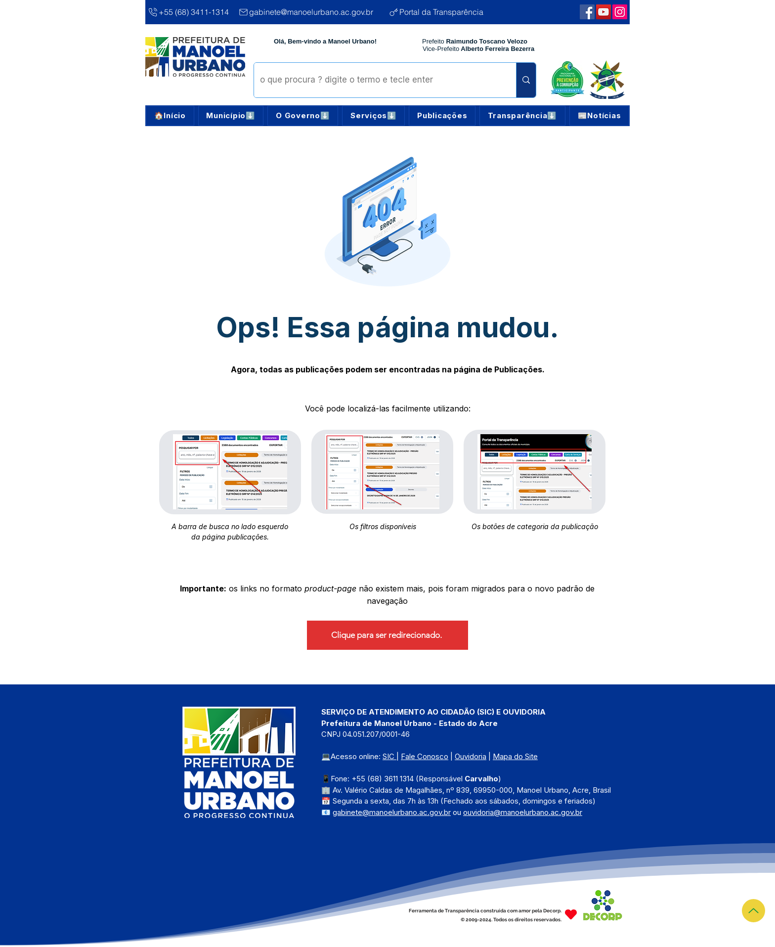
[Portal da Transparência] (445, 11)
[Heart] (570, 914)
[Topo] (753, 910)
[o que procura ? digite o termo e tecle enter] (377, 80)
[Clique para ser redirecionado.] (387, 635)
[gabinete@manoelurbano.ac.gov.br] (309, 11)
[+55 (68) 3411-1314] (188, 11)
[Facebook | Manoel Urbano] (587, 11)
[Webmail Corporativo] (619, 11)
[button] (231, 116)
